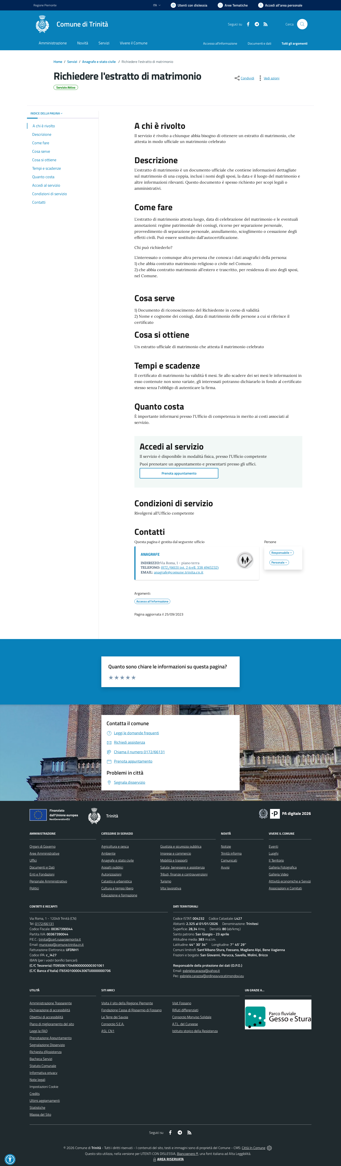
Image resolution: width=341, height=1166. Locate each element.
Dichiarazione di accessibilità (50, 1010)
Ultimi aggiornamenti (45, 1100)
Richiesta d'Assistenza (46, 1051)
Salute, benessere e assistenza (182, 867)
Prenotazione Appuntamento (51, 1037)
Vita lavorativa (170, 888)
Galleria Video (278, 874)
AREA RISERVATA (168, 1159)
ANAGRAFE (150, 554)
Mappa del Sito (40, 1114)
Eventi (273, 846)
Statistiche (37, 1107)
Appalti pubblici (112, 867)
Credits (35, 1093)
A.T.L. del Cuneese (185, 1024)
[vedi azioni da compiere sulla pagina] (268, 78)
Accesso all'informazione (220, 43)
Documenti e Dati (42, 867)
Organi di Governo (42, 846)
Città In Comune (253, 1147)
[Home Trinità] (70, 24)
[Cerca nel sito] (302, 24)
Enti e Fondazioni (42, 874)
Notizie (226, 846)
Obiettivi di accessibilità (46, 1017)
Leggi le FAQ (39, 1030)
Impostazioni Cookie (44, 1086)
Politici (34, 888)
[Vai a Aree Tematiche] (232, 5)
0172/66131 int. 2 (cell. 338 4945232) (190, 567)
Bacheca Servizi (41, 1058)
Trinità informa (231, 853)
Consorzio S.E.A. (112, 1024)
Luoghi (273, 853)
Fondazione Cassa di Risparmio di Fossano (131, 1010)
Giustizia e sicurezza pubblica (180, 846)
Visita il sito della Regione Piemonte (127, 1003)
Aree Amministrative (44, 853)
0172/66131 (44, 923)
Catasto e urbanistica (116, 881)
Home (57, 61)
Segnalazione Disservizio (47, 1044)
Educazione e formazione (119, 895)
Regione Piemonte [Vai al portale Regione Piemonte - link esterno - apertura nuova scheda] (45, 5)
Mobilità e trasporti (173, 860)
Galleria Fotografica (283, 867)
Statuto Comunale (43, 1065)
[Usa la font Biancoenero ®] (188, 5)
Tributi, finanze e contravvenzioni (183, 874)
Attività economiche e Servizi (290, 881)
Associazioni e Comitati (285, 888)
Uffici (33, 860)
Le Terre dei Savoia (114, 1017)
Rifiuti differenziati (185, 1010)
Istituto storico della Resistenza (195, 1030)
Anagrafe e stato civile (99, 61)
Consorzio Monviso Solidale (191, 1017)
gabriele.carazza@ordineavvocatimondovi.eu (212, 975)
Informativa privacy (43, 1072)
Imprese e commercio (175, 853)
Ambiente (108, 853)
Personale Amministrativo (48, 881)
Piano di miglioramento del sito (52, 1024)
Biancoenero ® (187, 1153)
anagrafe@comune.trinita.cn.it (178, 572)
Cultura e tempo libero (117, 888)
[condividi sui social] (244, 78)
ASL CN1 (107, 1030)
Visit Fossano (181, 1003)
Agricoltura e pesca (115, 846)
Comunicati (229, 860)
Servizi (72, 61)
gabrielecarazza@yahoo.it (201, 970)
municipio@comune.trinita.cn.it (61, 944)
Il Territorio (276, 860)
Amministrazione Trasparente (51, 1003)
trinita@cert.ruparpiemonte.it (60, 939)
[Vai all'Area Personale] (280, 5)
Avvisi (225, 867)
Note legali (37, 1079)
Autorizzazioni (111, 874)
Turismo (165, 881)
